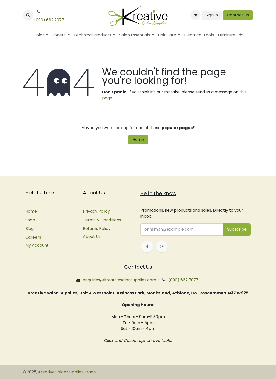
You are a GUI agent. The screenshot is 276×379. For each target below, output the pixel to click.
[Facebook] (147, 246)
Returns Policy (96, 228)
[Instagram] (162, 246)
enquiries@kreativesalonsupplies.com (119, 280)
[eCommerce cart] (195, 15)
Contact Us (238, 15)
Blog (29, 228)
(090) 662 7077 (49, 20)
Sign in (212, 15)
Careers (33, 237)
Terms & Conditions (102, 220)
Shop (30, 220)
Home (138, 139)
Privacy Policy (96, 211)
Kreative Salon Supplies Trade (67, 372)
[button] (28, 15)
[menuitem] (40, 35)
